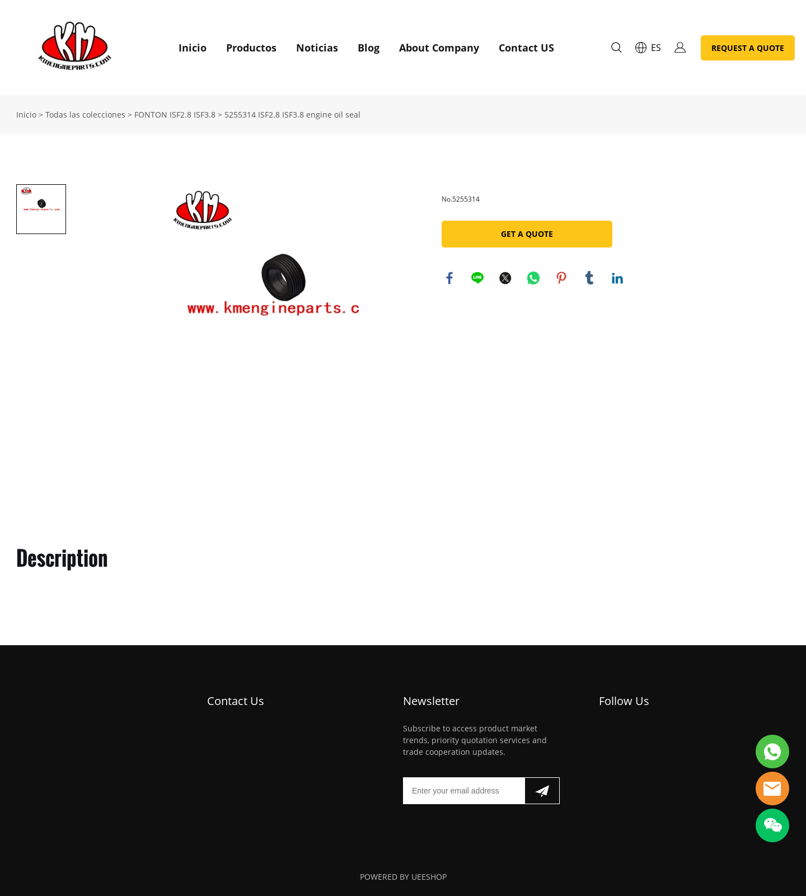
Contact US (526, 47)
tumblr (590, 278)
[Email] (463, 790)
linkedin (618, 278)
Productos (251, 47)
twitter (506, 278)
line (478, 278)
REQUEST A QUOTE (747, 48)
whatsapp (534, 278)
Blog (368, 47)
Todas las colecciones (85, 114)
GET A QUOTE (527, 233)
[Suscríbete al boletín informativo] (542, 790)
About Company (439, 47)
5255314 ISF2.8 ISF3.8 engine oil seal (292, 114)
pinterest (562, 278)
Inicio (193, 47)
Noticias (317, 47)
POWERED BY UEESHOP (403, 876)
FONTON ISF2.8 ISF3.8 (174, 114)
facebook (450, 278)
